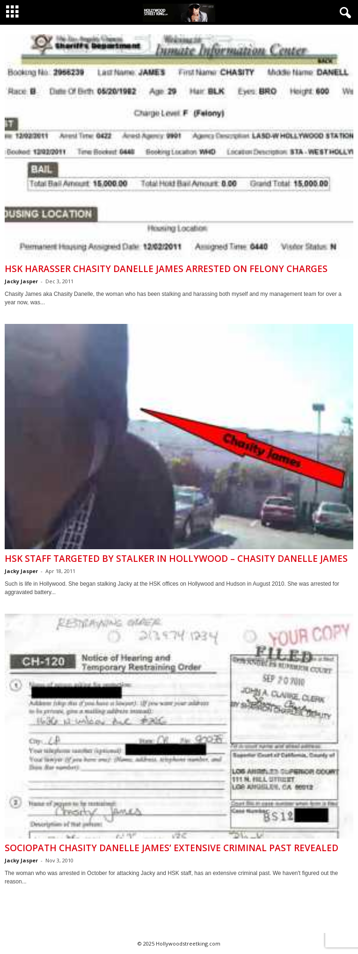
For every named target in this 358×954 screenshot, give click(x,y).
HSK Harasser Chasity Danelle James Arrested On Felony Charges (166, 269)
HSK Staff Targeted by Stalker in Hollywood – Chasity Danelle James (176, 558)
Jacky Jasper (21, 281)
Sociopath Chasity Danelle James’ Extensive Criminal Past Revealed (171, 848)
